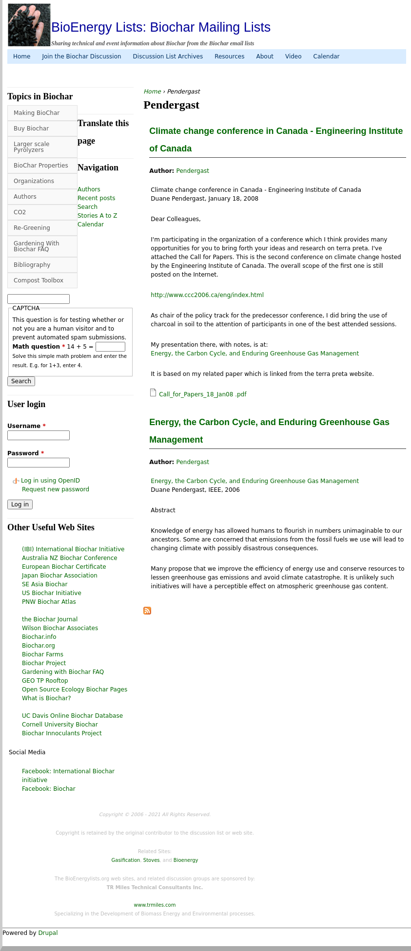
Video (293, 56)
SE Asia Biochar (44, 584)
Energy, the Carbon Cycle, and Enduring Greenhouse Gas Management (255, 353)
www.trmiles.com (155, 905)
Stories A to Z (97, 215)
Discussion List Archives (168, 56)
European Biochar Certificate (64, 566)
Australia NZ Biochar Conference (69, 558)
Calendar (326, 56)
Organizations (34, 181)
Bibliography (32, 264)
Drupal (48, 933)
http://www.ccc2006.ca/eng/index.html (207, 295)
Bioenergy (186, 860)
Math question (39, 346)
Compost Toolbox (38, 280)
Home (21, 56)
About (264, 56)
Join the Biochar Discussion (81, 56)
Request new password (55, 489)
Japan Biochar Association (60, 575)
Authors (25, 196)
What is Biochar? (46, 698)
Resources (229, 56)
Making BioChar (36, 113)
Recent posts (96, 198)
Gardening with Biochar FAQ (63, 672)
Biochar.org (38, 645)
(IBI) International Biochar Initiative (73, 549)
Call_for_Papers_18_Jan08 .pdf (202, 394)
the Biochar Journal (50, 619)
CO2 (20, 212)
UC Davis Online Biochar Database (72, 715)
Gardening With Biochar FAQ (36, 246)
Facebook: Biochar (49, 788)
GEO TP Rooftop (45, 680)
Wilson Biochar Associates (60, 628)
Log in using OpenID (50, 480)
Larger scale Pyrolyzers (31, 147)
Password (25, 453)
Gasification (126, 860)
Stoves (151, 860)
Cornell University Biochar (60, 724)
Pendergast (192, 171)
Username (26, 426)
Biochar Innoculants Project (62, 733)
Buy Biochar (31, 128)
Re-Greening (32, 227)
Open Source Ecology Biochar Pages (74, 689)
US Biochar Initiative (51, 593)
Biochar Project (44, 663)
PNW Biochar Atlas (49, 601)
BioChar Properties (41, 165)
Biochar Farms (42, 654)
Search (88, 207)
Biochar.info (39, 637)
